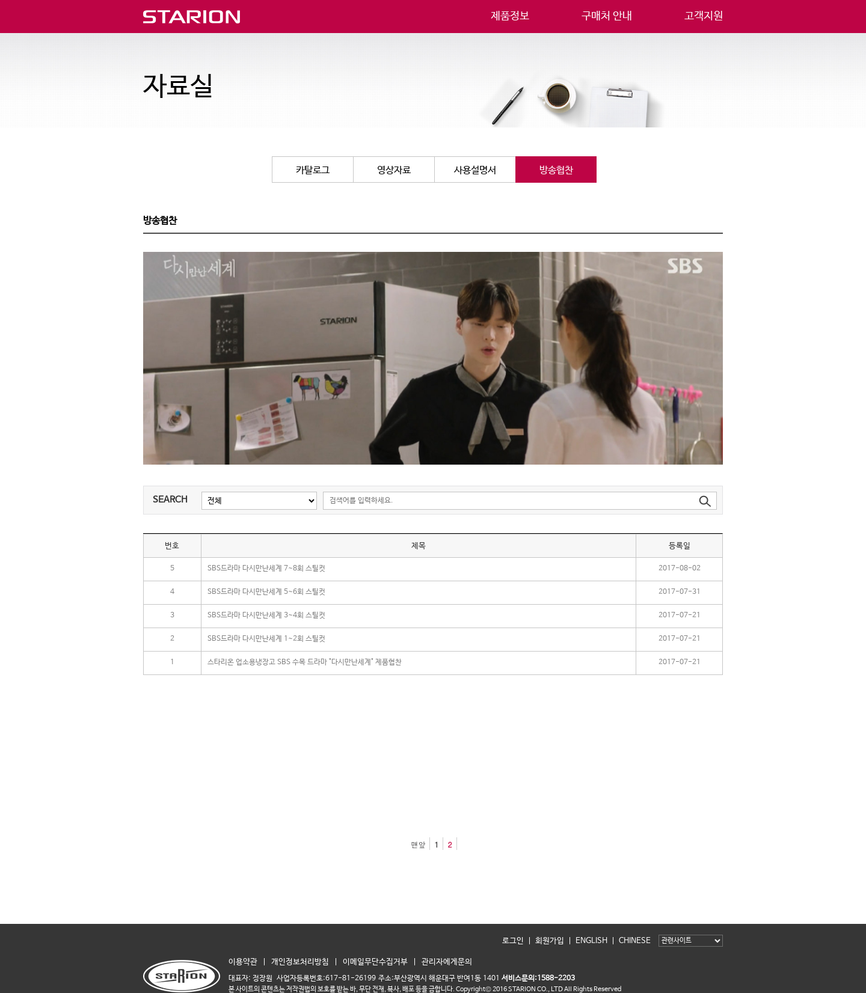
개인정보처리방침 (300, 962)
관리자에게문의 (447, 962)
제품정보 (510, 15)
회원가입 (549, 941)
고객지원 (703, 15)
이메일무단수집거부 (375, 962)
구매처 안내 (607, 15)
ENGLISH (591, 941)
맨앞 (418, 844)
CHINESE (635, 941)
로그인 (513, 941)
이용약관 (243, 962)
